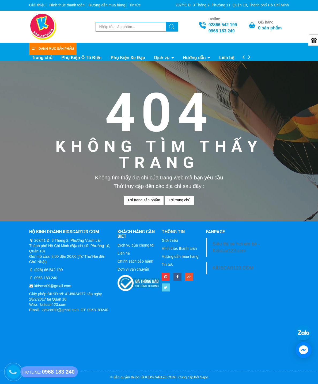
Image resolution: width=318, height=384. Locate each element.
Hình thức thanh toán (66, 5)
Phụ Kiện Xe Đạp (128, 57)
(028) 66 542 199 (48, 270)
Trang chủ (42, 57)
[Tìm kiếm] (172, 27)
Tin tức (135, 5)
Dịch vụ (162, 57)
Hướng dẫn (195, 57)
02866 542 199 (223, 24)
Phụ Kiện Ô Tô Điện (82, 57)
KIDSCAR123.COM (233, 268)
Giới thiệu (37, 5)
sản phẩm (270, 28)
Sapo (204, 377)
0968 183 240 (222, 31)
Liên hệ (226, 57)
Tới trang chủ (179, 200)
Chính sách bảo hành (135, 261)
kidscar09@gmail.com (52, 286)
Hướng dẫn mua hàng (107, 5)
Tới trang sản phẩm (143, 200)
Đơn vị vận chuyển (133, 269)
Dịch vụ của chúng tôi (136, 245)
